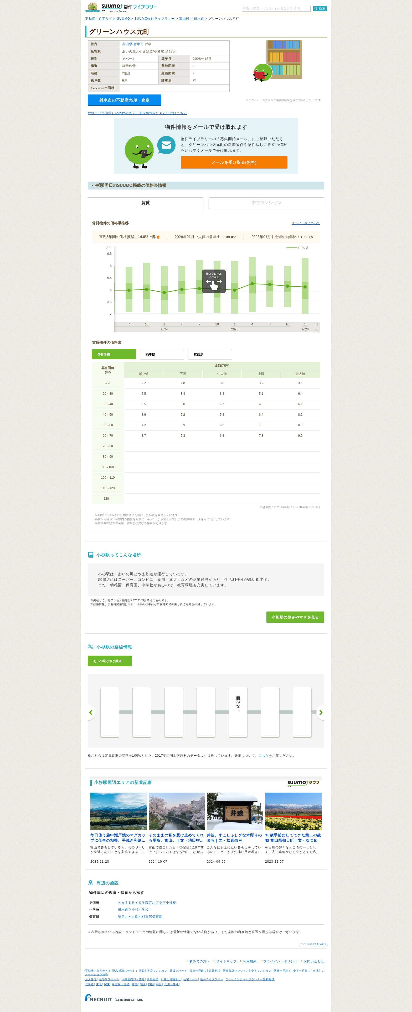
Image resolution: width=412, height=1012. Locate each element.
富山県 (184, 18)
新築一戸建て (282, 970)
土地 (316, 970)
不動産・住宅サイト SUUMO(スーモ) (109, 970)
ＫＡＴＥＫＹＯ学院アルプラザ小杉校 (147, 902)
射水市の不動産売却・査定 (124, 100)
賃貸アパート (178, 970)
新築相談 (152, 979)
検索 (322, 8)
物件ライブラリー (211, 979)
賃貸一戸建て (198, 970)
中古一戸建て (302, 970)
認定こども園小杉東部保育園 (140, 917)
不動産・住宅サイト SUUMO (107, 18)
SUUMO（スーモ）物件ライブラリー (121, 7)
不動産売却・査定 (133, 979)
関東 (107, 984)
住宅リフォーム (109, 979)
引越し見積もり (171, 979)
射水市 (199, 18)
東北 (99, 984)
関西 (143, 984)
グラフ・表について (306, 223)
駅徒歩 (198, 354)
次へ (320, 712)
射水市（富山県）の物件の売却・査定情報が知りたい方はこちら (137, 113)
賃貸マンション (157, 970)
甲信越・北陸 (121, 984)
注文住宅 (91, 979)
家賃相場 (214, 970)
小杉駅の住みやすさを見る (295, 617)
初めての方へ (199, 961)
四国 (151, 984)
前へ (92, 712)
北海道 (89, 984)
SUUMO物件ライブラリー (155, 18)
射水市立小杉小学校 (133, 909)
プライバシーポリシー (280, 961)
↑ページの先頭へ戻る (313, 943)
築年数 (150, 354)
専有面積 (103, 354)
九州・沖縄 (171, 984)
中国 (159, 984)
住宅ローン (190, 979)
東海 (135, 984)
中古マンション (261, 970)
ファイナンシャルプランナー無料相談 (250, 979)
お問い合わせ (314, 961)
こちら (264, 755)
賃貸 (142, 970)
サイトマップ (226, 961)
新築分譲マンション (236, 970)
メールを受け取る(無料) (234, 162)
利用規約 (250, 961)
